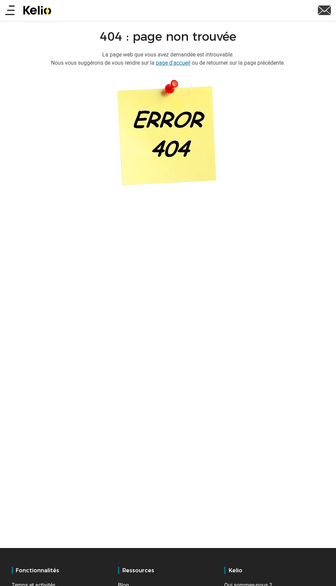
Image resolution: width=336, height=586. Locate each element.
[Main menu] (10, 10)
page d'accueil (173, 62)
